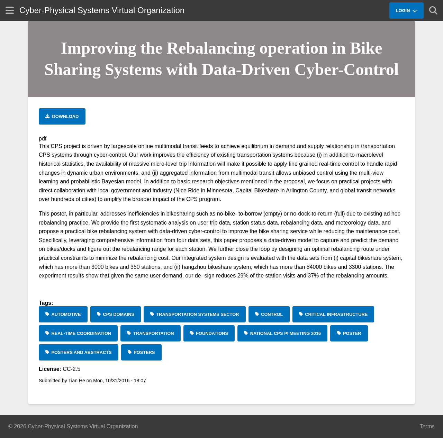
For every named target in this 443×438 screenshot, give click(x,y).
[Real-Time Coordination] (78, 333)
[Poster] (349, 333)
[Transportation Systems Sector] (195, 314)
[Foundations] (209, 333)
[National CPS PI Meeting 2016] (282, 333)
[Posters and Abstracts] (78, 352)
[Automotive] (63, 314)
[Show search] (433, 10)
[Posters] (141, 352)
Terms (427, 426)
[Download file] (62, 116)
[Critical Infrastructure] (333, 314)
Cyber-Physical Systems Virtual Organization (101, 10)
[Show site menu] (10, 10)
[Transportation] (150, 333)
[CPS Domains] (115, 314)
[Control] (269, 314)
